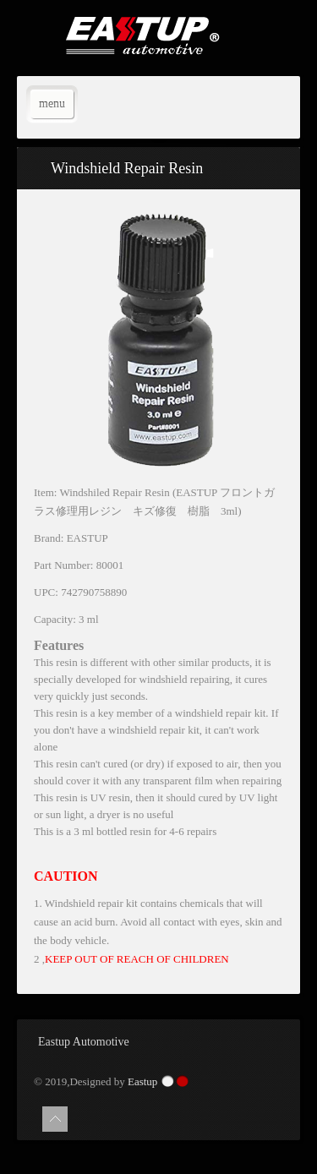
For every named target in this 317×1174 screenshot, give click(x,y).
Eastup (142, 1081)
